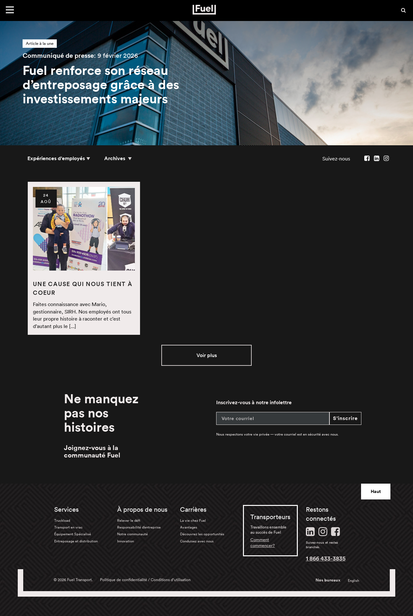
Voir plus (206, 355)
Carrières (193, 509)
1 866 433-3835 (326, 558)
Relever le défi (128, 520)
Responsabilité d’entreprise (139, 527)
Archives (115, 158)
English (353, 580)
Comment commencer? (262, 542)
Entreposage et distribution (76, 541)
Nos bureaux (328, 580)
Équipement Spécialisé (72, 534)
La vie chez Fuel (193, 520)
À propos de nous (142, 509)
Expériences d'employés (56, 158)
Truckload (62, 520)
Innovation (125, 541)
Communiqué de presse (58, 55)
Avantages (188, 527)
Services (66, 509)
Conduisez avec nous (197, 541)
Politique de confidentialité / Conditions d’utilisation (145, 579)
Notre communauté (132, 534)
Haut (376, 491)
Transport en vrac (68, 527)
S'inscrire (345, 418)
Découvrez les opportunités (202, 534)
